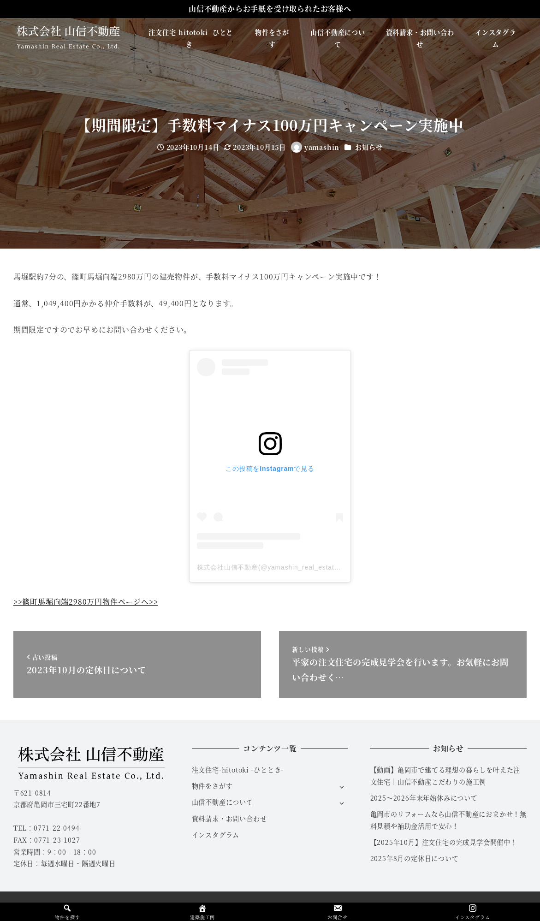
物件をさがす (212, 785)
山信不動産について (222, 802)
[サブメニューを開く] (341, 786)
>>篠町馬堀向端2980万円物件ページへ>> (85, 601)
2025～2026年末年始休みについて (424, 797)
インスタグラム (216, 834)
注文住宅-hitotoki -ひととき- (238, 769)
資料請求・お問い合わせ (229, 818)
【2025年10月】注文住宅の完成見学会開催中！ (443, 842)
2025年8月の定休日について (414, 858)
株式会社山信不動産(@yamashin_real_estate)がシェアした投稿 (296, 567)
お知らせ (368, 147)
